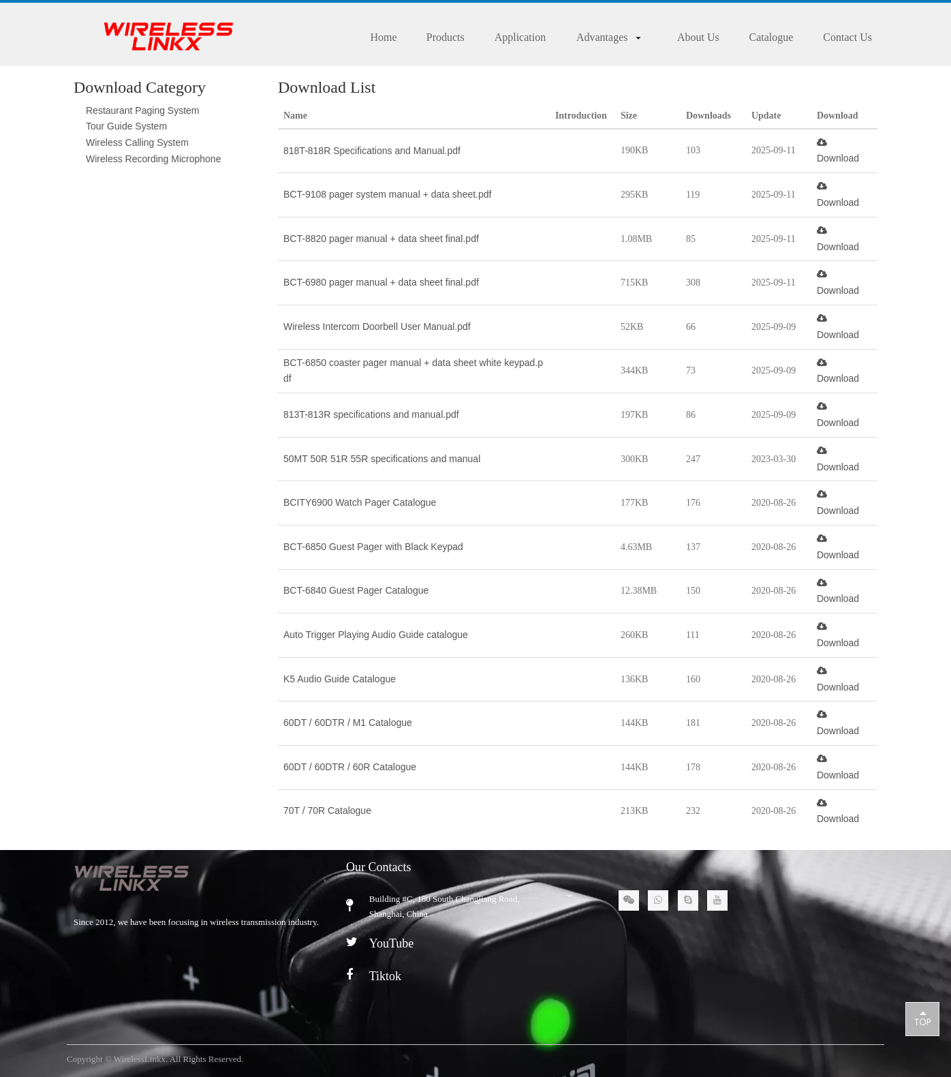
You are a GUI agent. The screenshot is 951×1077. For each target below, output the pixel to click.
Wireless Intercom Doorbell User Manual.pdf (377, 326)
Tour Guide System (126, 126)
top (922, 1018)
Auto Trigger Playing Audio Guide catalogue (375, 634)
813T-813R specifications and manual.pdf (371, 414)
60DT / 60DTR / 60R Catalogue (349, 766)
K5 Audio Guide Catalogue (339, 678)
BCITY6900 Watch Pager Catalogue (359, 502)
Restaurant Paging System (143, 110)
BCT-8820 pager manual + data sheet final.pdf (381, 238)
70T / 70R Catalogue (327, 810)
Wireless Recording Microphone (153, 158)
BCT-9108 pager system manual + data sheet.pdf (387, 194)
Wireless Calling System (137, 142)
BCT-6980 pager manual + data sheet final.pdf (381, 282)
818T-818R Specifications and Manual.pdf (372, 150)
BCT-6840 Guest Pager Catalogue (355, 590)
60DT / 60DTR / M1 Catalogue (347, 722)
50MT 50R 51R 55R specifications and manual (381, 458)
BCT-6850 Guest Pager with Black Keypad (373, 546)
